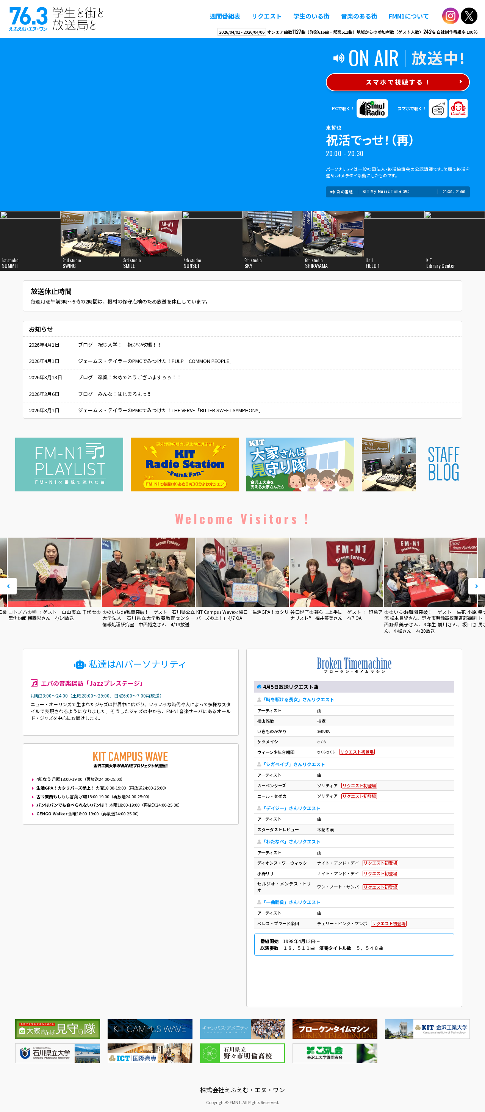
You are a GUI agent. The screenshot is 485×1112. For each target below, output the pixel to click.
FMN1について (409, 15)
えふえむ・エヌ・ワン (56, 19)
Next (476, 586)
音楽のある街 (359, 15)
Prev (8, 586)
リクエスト (267, 15)
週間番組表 (225, 15)
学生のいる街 (311, 15)
